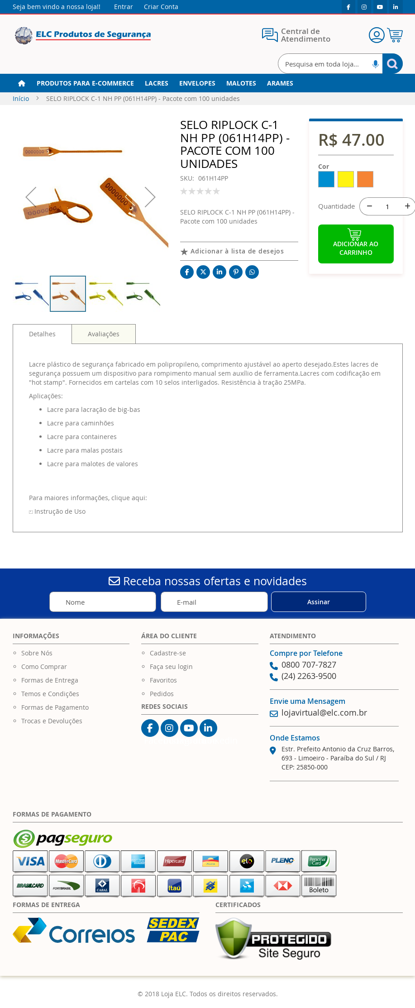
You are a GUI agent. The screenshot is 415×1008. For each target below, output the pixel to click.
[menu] (208, 83)
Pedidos (162, 693)
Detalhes (42, 334)
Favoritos (163, 680)
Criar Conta (161, 6)
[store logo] (83, 36)
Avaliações (103, 334)
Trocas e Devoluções (51, 721)
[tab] (42, 334)
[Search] (392, 63)
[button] (31, 197)
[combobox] (340, 63)
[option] (326, 179)
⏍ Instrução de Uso (57, 511)
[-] (368, 206)
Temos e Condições (50, 693)
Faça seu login (171, 666)
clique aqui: (129, 497)
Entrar (123, 6)
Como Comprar (44, 666)
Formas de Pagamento (55, 707)
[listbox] (355, 181)
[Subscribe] (318, 602)
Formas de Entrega (49, 680)
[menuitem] (85, 83)
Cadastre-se (168, 653)
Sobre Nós (36, 653)
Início (21, 98)
